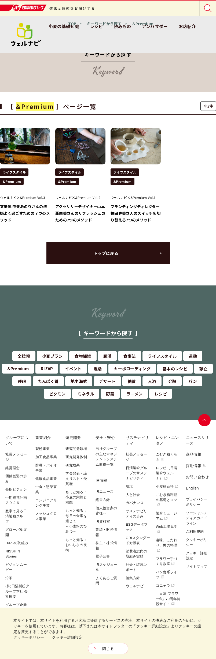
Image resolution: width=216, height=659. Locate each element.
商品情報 (193, 454)
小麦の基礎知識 (64, 26)
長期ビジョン (16, 489)
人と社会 (133, 495)
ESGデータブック (137, 527)
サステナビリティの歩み (136, 513)
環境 (129, 486)
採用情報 (196, 466)
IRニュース (105, 491)
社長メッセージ (16, 457)
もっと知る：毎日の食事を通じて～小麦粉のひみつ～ (76, 521)
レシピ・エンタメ (167, 440)
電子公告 (103, 556)
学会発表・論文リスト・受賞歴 (76, 478)
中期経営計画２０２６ (16, 500)
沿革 (9, 578)
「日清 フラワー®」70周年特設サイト (168, 599)
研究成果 (72, 465)
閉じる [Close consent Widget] (108, 648)
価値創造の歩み (16, 478)
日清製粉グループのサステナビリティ (136, 473)
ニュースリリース (197, 440)
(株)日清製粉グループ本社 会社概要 (17, 591)
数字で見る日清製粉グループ (16, 516)
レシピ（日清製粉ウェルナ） (166, 473)
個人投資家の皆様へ (106, 510)
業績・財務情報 (106, 532)
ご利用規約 (195, 531)
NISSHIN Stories (12, 554)
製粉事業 (42, 449)
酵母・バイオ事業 (46, 468)
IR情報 (101, 480)
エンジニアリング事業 (46, 502)
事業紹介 (43, 437)
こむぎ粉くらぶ (166, 457)
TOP (72, 23)
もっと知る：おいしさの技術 (76, 545)
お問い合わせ (197, 477)
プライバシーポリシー (196, 502)
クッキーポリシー (196, 542)
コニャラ (165, 585)
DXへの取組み (16, 543)
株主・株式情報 (106, 545)
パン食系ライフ (166, 574)
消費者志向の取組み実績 (136, 554)
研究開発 (73, 437)
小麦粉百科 (167, 486)
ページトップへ (204, 420)
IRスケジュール (106, 567)
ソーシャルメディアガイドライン (196, 518)
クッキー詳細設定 (196, 555)
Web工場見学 (167, 529)
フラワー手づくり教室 (166, 561)
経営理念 (12, 468)
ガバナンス (135, 503)
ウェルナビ (135, 586)
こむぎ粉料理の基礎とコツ (166, 500)
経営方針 (103, 500)
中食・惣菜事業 (46, 489)
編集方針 (133, 578)
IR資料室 (103, 521)
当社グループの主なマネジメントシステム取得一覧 (106, 456)
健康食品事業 (46, 479)
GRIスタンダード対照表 (138, 540)
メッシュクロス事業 (46, 516)
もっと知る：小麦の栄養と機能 (76, 497)
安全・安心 (105, 437)
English (192, 488)
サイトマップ (196, 566)
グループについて (16, 440)
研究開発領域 (76, 449)
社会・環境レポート (136, 567)
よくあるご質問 (106, 580)
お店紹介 (187, 26)
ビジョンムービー (16, 567)
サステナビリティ (137, 440)
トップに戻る (106, 253)
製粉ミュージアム (166, 516)
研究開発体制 (76, 457)
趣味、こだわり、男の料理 (166, 545)
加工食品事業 (46, 457)
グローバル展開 (16, 532)
